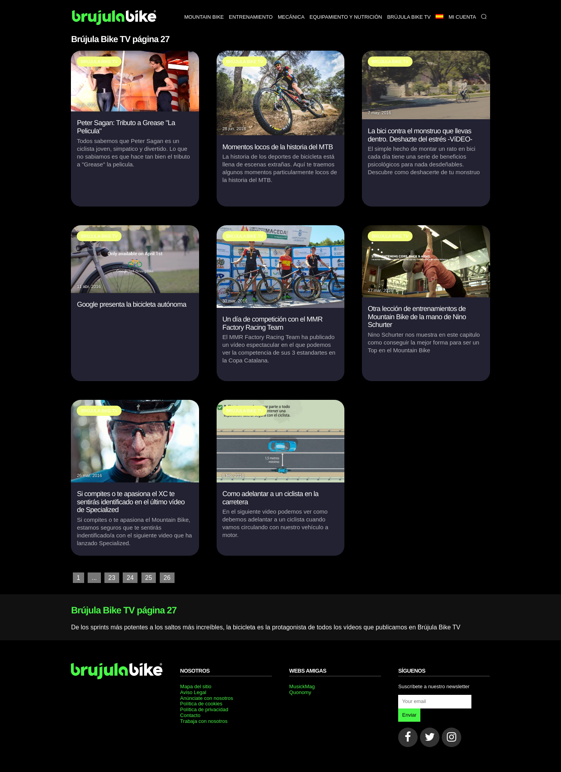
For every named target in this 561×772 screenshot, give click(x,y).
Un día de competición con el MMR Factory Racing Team (272, 323)
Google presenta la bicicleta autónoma (131, 304)
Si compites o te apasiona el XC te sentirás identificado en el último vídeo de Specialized (130, 502)
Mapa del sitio (195, 686)
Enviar (409, 715)
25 (148, 577)
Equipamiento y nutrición (346, 17)
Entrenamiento (251, 17)
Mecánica (291, 17)
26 (167, 577)
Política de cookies (201, 704)
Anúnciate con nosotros (206, 698)
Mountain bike (204, 17)
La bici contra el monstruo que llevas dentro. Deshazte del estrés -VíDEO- (420, 135)
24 (130, 577)
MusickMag (302, 686)
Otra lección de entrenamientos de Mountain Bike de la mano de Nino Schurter (417, 317)
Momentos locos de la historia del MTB (277, 147)
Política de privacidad (204, 709)
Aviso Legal (193, 692)
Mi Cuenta (462, 17)
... (94, 577)
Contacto (190, 715)
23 (111, 577)
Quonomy (300, 692)
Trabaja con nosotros (204, 721)
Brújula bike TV (409, 17)
